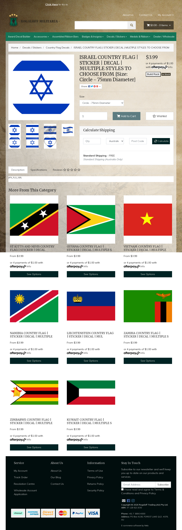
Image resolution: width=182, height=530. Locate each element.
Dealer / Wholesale (164, 36)
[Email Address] (138, 485)
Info (170, 67)
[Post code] (138, 141)
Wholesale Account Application (25, 492)
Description (18, 169)
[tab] (18, 169)
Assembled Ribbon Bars (65, 36)
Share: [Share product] (90, 86)
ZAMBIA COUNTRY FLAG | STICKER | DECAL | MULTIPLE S (146, 334)
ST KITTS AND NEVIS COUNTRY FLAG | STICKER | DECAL (32, 248)
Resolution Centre (24, 483)
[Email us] (123, 500)
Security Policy (95, 490)
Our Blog (56, 477)
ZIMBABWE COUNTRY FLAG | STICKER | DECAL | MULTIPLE (31, 421)
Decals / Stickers (116, 36)
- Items (157, 25)
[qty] (92, 141)
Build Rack (153, 74)
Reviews (66, 169)
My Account (20, 470)
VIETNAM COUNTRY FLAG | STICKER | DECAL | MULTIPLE (145, 248)
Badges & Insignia (92, 36)
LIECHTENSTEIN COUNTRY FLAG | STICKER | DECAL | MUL (90, 334)
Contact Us (145, 15)
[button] (160, 116)
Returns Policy (95, 483)
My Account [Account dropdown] (165, 15)
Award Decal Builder (19, 36)
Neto (146, 525)
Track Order (21, 477)
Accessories (40, 36)
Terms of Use (95, 470)
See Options (34, 274)
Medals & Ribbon (139, 36)
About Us (128, 15)
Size (81, 96)
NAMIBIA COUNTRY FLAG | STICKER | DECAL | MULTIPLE (31, 334)
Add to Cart (126, 116)
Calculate (161, 141)
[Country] (115, 141)
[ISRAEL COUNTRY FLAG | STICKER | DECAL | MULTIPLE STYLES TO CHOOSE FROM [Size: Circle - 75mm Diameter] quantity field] (93, 116)
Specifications (39, 169)
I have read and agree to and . (142, 491)
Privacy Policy (95, 477)
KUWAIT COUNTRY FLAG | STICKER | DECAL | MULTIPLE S (89, 421)
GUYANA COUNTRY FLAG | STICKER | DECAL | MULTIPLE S (89, 248)
